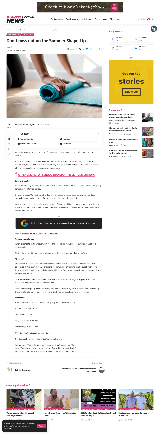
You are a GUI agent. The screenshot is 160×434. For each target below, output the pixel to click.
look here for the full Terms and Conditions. (41, 235)
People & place (31, 35)
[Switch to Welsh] (118, 19)
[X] (138, 19)
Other (47, 410)
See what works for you (29, 145)
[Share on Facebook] (76, 50)
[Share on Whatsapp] (83, 50)
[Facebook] (136, 19)
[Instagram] (141, 19)
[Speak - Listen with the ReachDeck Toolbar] (154, 29)
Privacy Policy (9, 428)
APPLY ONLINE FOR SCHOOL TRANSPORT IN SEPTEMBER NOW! (57, 176)
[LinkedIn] (144, 19)
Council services (120, 119)
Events (111, 119)
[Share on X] (79, 50)
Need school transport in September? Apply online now (41, 340)
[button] (41, 426)
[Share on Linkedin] (87, 50)
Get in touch (67, 145)
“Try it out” (67, 141)
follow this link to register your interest (36, 334)
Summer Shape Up (27, 141)
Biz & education (14, 35)
